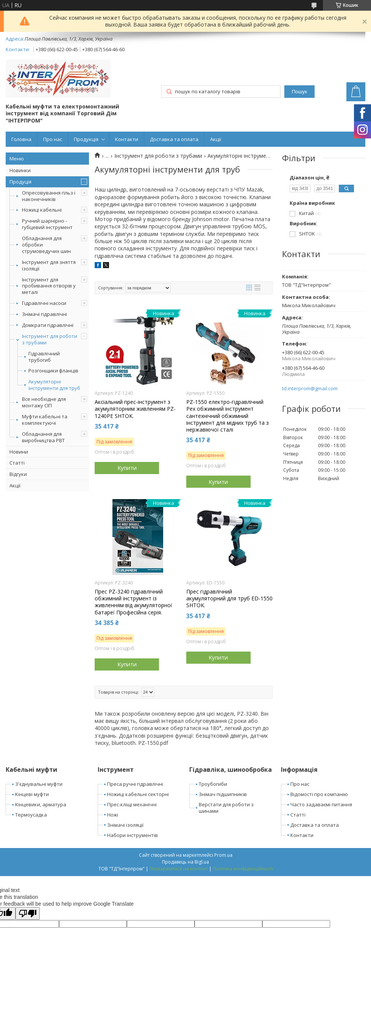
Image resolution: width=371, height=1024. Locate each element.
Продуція (20, 181)
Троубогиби (213, 784)
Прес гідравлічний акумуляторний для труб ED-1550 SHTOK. (229, 598)
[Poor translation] (28, 913)
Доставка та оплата (174, 139)
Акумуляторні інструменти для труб (54, 385)
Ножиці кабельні (42, 209)
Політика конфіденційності (243, 868)
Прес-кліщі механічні (132, 804)
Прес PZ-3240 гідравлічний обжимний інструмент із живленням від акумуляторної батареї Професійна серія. (133, 602)
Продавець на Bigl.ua (185, 862)
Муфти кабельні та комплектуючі (44, 419)
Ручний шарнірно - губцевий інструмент (47, 224)
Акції (215, 139)
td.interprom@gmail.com (310, 388)
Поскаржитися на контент (179, 868)
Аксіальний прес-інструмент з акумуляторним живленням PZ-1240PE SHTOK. (135, 409)
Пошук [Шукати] (299, 91)
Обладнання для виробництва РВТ (43, 437)
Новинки (20, 170)
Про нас (52, 139)
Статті (17, 462)
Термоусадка (31, 814)
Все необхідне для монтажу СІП (44, 402)
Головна (21, 139)
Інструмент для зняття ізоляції (49, 265)
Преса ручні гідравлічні (135, 784)
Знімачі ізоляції (125, 824)
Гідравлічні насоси (44, 303)
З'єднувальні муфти (38, 784)
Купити (127, 467)
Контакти (126, 139)
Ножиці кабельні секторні (138, 794)
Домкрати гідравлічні (47, 325)
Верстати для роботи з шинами (226, 807)
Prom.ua (223, 855)
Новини (18, 451)
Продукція (86, 139)
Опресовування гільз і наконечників (48, 196)
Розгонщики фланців (53, 371)
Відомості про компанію (319, 794)
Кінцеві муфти (32, 794)
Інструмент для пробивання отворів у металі (49, 286)
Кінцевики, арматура (40, 804)
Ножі (112, 814)
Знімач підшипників (223, 794)
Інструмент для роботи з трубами (49, 339)
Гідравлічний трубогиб (44, 356)
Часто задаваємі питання (321, 804)
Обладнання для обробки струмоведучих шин (46, 244)
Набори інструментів (132, 835)
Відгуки (18, 474)
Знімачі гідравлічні (44, 314)
